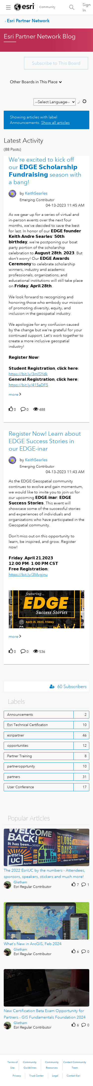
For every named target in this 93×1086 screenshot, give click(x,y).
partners (13, 776)
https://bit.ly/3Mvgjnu (28, 574)
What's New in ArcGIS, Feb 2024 (33, 943)
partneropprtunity (21, 766)
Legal (55, 1075)
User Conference (20, 787)
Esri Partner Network (28, 20)
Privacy (17, 1075)
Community (47, 7)
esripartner (15, 735)
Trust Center (36, 1075)
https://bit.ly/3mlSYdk (28, 373)
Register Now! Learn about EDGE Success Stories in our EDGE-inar (45, 441)
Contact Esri (73, 1075)
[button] (46, 609)
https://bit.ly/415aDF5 (28, 384)
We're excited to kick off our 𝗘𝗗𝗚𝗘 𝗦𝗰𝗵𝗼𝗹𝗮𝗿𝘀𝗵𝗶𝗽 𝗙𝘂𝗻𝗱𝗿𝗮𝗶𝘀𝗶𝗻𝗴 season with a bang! (45, 171)
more (13, 394)
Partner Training (19, 756)
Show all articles (55, 122)
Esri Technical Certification (27, 725)
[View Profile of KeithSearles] (36, 193)
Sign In (87, 7)
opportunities (17, 745)
